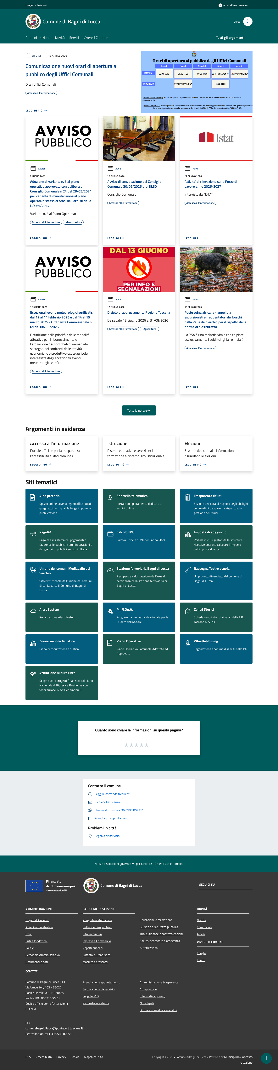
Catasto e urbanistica (96, 955)
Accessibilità (44, 1057)
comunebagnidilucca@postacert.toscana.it (54, 1028)
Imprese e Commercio (97, 941)
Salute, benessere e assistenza (160, 940)
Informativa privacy (152, 996)
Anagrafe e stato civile (97, 920)
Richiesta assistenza (96, 1003)
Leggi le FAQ (91, 996)
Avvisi (36, 56)
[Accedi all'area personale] (233, 5)
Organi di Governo (37, 920)
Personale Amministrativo (42, 955)
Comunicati (204, 927)
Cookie (75, 1057)
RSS (28, 1057)
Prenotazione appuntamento (101, 982)
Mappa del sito (93, 1057)
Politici (29, 948)
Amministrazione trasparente (159, 982)
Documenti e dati (36, 961)
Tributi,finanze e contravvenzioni (161, 933)
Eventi (201, 960)
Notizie (201, 920)
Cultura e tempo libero (97, 927)
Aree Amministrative (39, 927)
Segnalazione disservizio (98, 989)
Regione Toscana (36, 5)
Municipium (232, 1057)
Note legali (147, 1003)
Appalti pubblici (93, 948)
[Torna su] (266, 1058)
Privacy (61, 1057)
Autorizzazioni (149, 947)
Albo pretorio (148, 989)
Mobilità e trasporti (95, 961)
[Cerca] (248, 21)
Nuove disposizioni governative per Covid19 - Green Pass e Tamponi (139, 863)
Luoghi (201, 953)
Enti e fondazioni (36, 941)
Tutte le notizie (139, 410)
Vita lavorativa (92, 934)
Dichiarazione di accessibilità (158, 1010)
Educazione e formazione (156, 920)
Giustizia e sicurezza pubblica (159, 926)
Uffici (28, 934)
